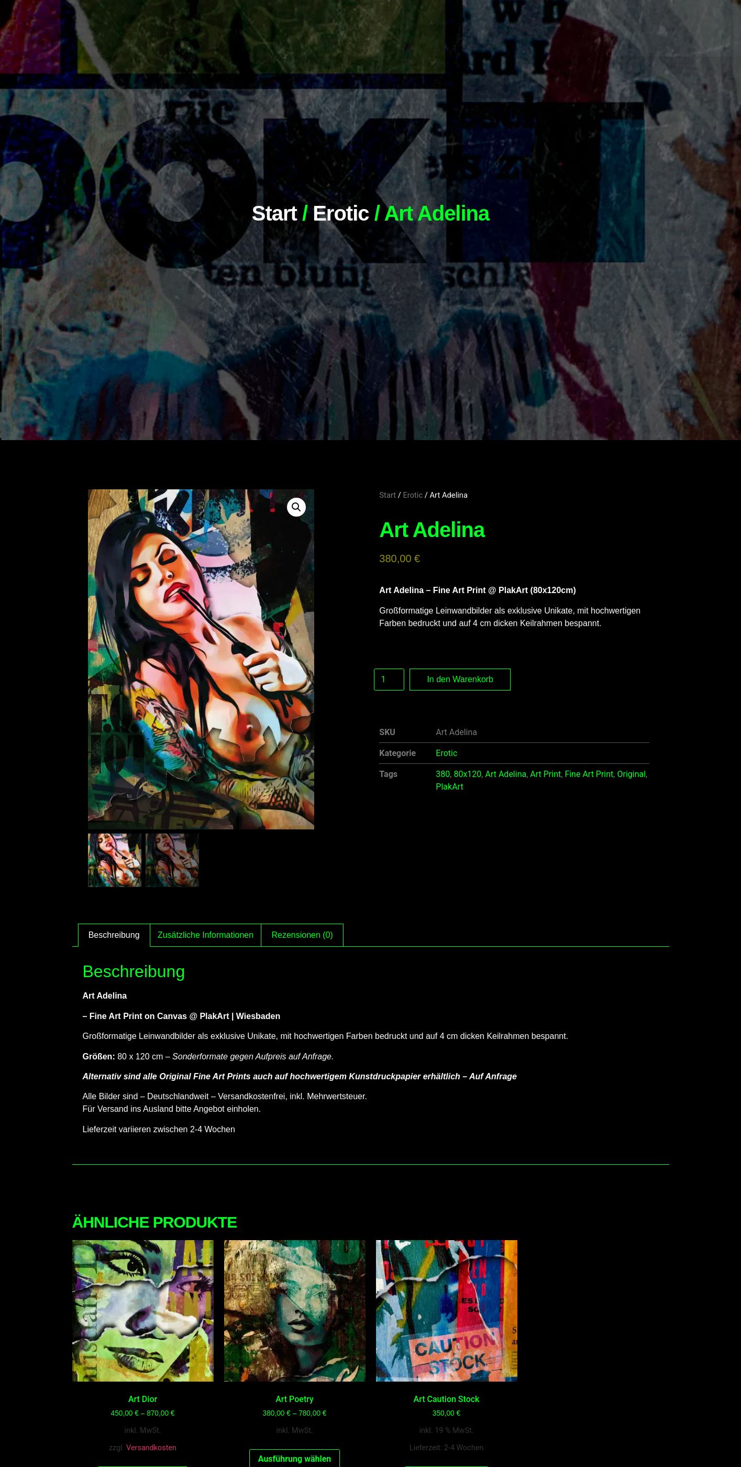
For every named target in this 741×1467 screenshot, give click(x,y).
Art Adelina (505, 774)
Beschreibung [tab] (114, 934)
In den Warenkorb (460, 679)
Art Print (545, 774)
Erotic (341, 213)
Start (274, 213)
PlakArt (449, 787)
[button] (296, 507)
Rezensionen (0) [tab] (302, 934)
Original (631, 774)
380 (443, 774)
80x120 (467, 774)
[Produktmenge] (389, 680)
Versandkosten (151, 1447)
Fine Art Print (589, 774)
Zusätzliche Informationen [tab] (205, 934)
